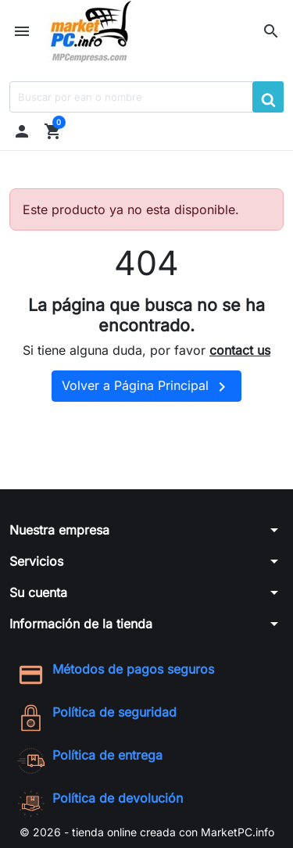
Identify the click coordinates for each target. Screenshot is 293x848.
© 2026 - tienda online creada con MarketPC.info (147, 832)
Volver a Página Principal (146, 386)
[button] (271, 31)
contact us (239, 350)
